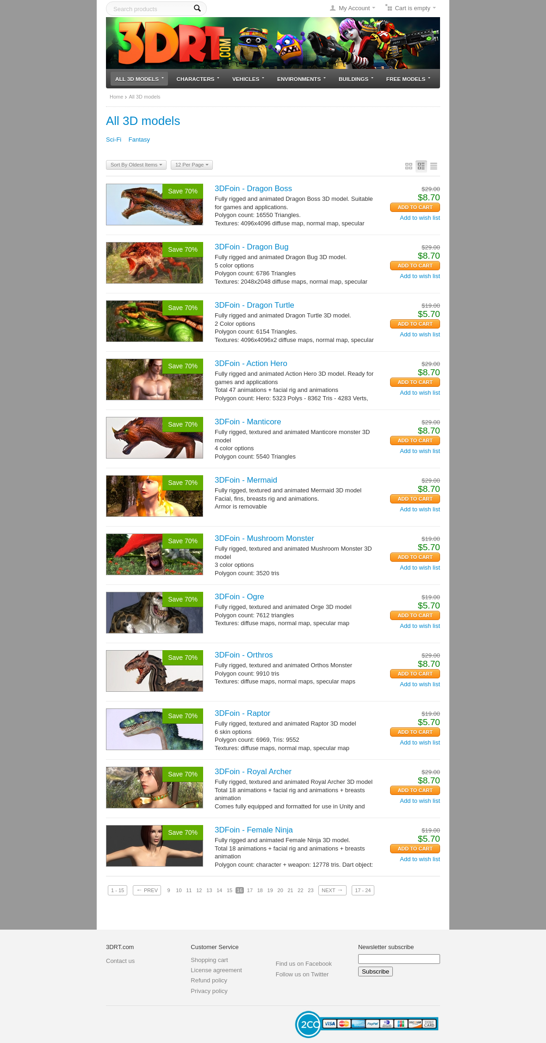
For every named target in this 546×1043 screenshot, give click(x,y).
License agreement (216, 970)
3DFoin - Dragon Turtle (254, 305)
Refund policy (209, 980)
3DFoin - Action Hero (251, 363)
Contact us (120, 960)
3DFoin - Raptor (242, 713)
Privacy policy (209, 990)
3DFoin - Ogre (239, 596)
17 (250, 890)
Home (116, 96)
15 (229, 890)
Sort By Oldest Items (136, 165)
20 (280, 890)
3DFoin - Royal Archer (253, 771)
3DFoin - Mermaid (246, 480)
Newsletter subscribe (386, 947)
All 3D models (139, 79)
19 (270, 890)
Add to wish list (420, 217)
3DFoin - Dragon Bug (252, 246)
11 (189, 890)
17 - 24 (363, 890)
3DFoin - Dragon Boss (253, 188)
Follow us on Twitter (302, 974)
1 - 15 (117, 890)
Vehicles (248, 79)
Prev (147, 890)
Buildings (356, 79)
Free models (408, 79)
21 (290, 890)
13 (209, 890)
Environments (301, 79)
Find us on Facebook (304, 963)
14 (219, 890)
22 (300, 890)
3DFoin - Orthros (244, 655)
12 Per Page (192, 165)
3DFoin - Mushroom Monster (264, 538)
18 (260, 890)
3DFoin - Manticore (248, 421)
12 (199, 890)
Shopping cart (209, 959)
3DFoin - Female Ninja (254, 830)
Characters (198, 79)
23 (310, 890)
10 (178, 890)
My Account (354, 8)
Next (332, 890)
